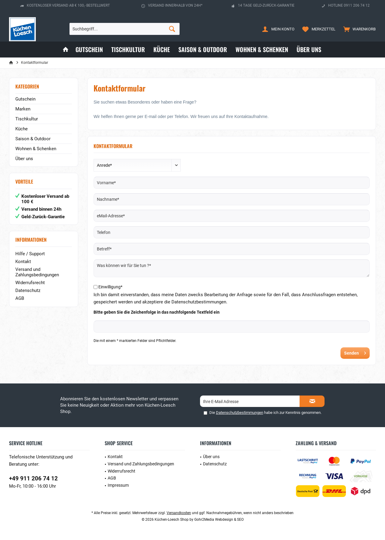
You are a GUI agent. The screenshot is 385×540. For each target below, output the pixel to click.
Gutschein (25, 99)
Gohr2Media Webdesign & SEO (219, 519)
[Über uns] (308, 49)
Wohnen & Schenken (35, 148)
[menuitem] (358, 29)
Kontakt (23, 261)
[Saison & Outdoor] (202, 49)
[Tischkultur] (128, 49)
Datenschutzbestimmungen (239, 412)
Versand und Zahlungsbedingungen (37, 272)
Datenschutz (27, 290)
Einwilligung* (110, 286)
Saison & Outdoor (33, 138)
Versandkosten (179, 513)
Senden (355, 351)
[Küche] (161, 49)
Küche (21, 129)
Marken (22, 109)
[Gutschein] (89, 49)
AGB (19, 298)
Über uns (24, 158)
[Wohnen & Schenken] (261, 49)
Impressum (118, 485)
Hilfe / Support (30, 253)
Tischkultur (26, 119)
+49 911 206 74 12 (33, 478)
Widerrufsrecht (30, 282)
